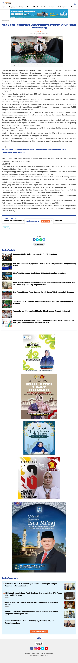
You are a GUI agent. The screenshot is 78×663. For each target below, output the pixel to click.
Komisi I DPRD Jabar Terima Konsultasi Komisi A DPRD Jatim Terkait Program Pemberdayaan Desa (31, 613)
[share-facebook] (34, 239)
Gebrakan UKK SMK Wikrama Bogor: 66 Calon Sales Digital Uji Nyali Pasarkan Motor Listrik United (31, 585)
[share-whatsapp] (40, 239)
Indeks (21, 7)
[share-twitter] (37, 239)
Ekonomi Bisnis (32, 7)
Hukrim (43, 7)
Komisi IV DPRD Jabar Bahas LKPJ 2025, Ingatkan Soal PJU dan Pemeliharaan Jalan (29, 622)
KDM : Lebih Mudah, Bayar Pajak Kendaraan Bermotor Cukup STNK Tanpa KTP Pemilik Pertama (33, 594)
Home (4, 7)
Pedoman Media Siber (46, 653)
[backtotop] (39, 639)
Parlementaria (63, 7)
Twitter (43, 649)
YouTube (48, 649)
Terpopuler (13, 7)
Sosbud (6, 228)
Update (45, 221)
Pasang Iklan (35, 653)
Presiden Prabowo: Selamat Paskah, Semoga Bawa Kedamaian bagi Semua (31, 603)
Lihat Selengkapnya (39, 631)
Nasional (52, 7)
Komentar (39, 244)
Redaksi (27, 653)
